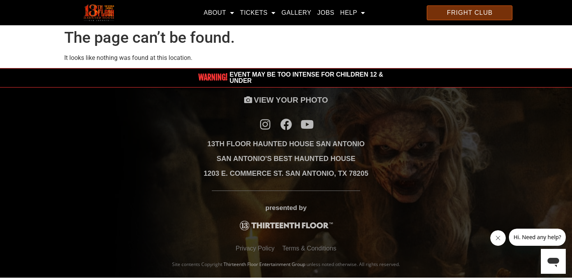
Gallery (297, 12)
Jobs (325, 12)
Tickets (258, 13)
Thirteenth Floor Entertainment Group (264, 264)
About (219, 13)
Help (352, 13)
